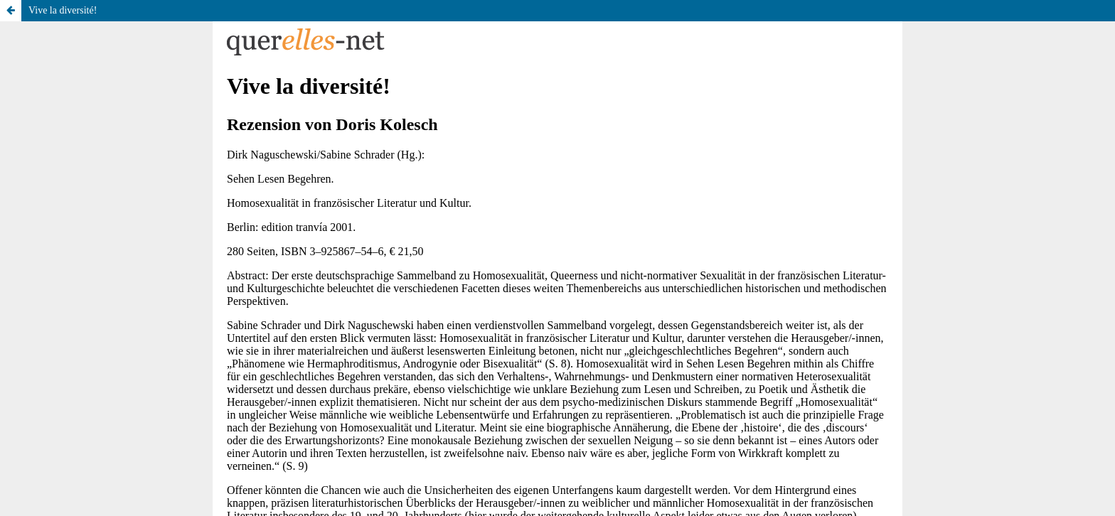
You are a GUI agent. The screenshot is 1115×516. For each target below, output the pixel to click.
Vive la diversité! (62, 10)
